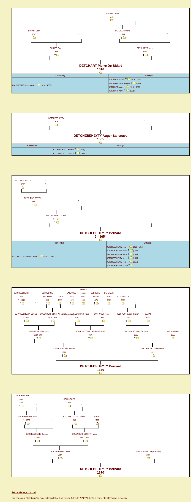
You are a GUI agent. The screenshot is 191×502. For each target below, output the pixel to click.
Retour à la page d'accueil (24, 492)
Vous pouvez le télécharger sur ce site (109, 498)
